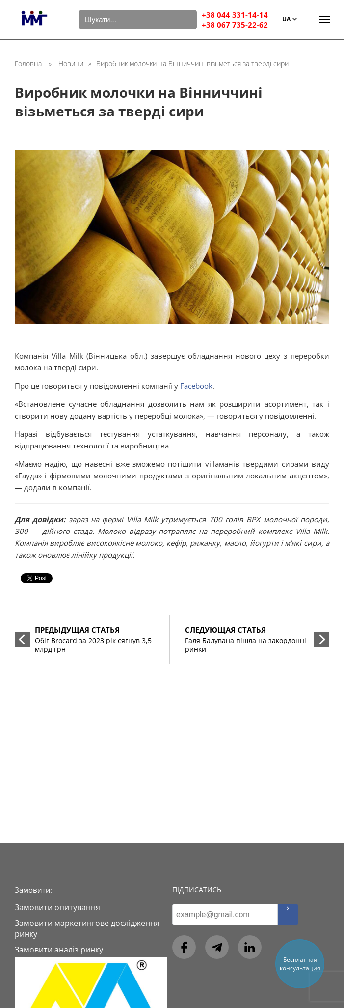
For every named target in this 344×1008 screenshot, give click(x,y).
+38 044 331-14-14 (235, 15)
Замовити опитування (57, 907)
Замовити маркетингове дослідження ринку (87, 928)
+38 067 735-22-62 (235, 24)
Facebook (196, 386)
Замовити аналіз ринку (59, 949)
